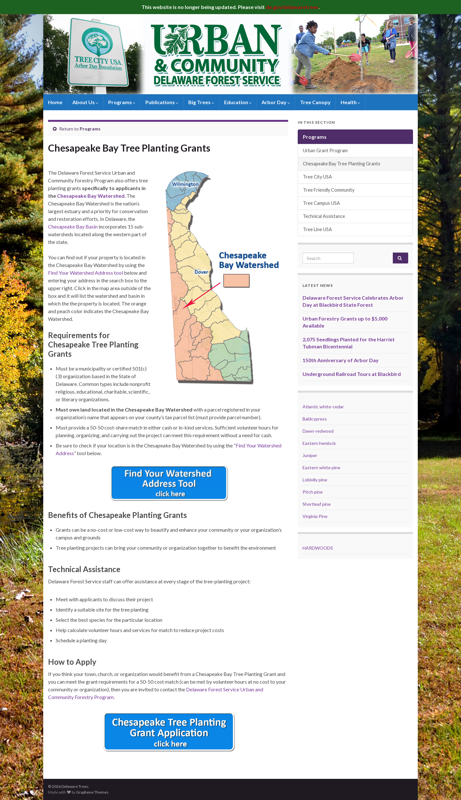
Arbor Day (276, 102)
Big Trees (201, 102)
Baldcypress (315, 418)
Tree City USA (317, 176)
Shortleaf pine (317, 504)
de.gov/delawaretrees (292, 7)
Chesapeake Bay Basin (73, 226)
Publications (161, 102)
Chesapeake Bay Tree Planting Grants (341, 163)
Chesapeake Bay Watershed (91, 196)
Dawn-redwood (318, 431)
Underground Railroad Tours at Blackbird (352, 374)
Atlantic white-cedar (323, 406)
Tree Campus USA (321, 203)
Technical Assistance (324, 216)
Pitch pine (313, 492)
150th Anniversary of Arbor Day (341, 360)
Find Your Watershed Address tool (85, 273)
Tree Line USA (317, 229)
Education (238, 102)
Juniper (310, 455)
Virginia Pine (315, 516)
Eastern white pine (321, 467)
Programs (121, 102)
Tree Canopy (315, 102)
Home (55, 102)
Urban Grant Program (325, 150)
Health (350, 102)
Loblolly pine (315, 479)
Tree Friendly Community (328, 190)
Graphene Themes (92, 792)
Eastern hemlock (319, 443)
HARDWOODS (318, 548)
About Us (85, 102)
